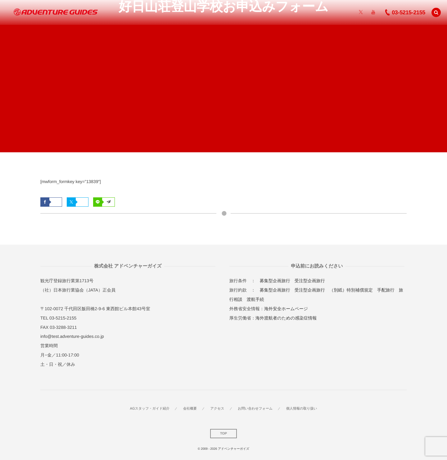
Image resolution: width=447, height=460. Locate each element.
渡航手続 (255, 299)
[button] (436, 12)
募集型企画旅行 (275, 280)
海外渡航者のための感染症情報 (286, 317)
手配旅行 (386, 290)
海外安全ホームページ (286, 308)
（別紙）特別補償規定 (351, 290)
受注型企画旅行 (310, 280)
